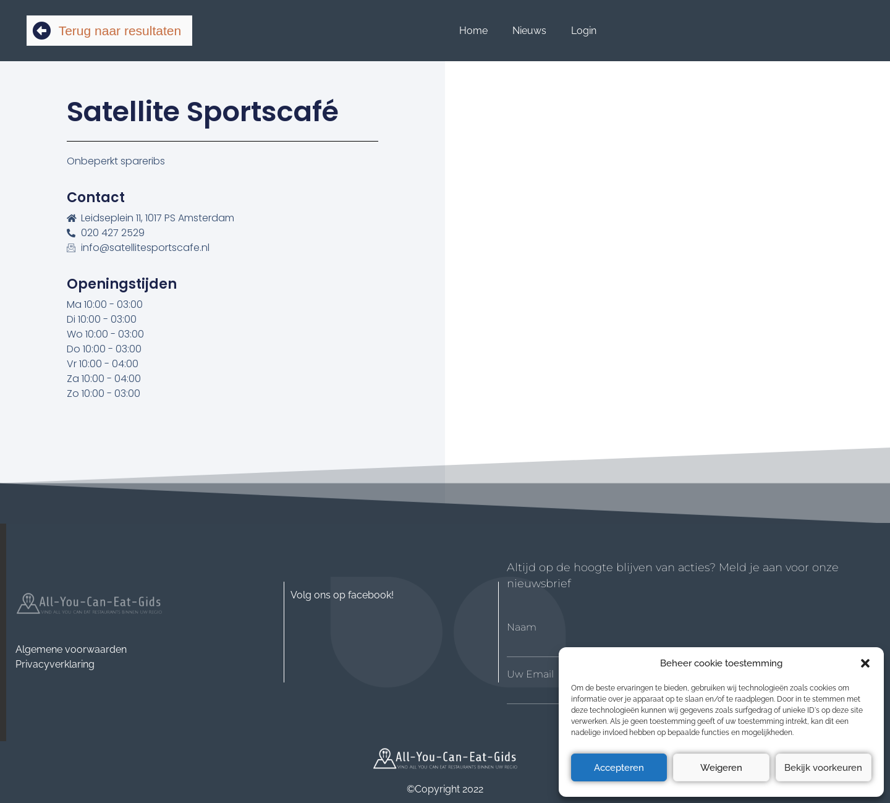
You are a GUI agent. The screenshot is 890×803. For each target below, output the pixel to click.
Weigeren (721, 767)
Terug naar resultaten (120, 30)
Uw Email (530, 674)
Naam (521, 627)
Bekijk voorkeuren (823, 767)
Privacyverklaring (55, 664)
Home (473, 30)
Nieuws (529, 30)
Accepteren (619, 767)
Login (583, 30)
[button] (865, 663)
